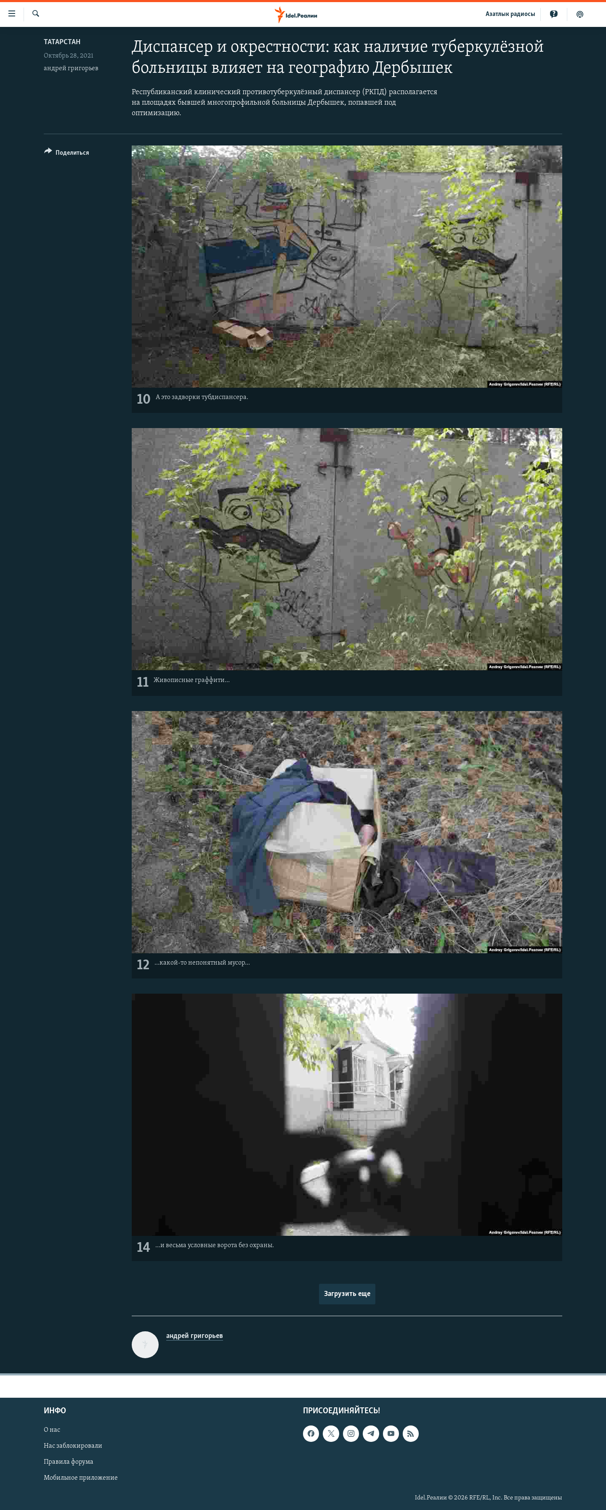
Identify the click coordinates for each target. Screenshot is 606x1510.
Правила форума (68, 1462)
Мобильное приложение (81, 1478)
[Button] (66, 154)
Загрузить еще (347, 1294)
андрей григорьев (71, 68)
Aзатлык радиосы (510, 14)
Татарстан (62, 42)
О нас (52, 1430)
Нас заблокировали (73, 1446)
